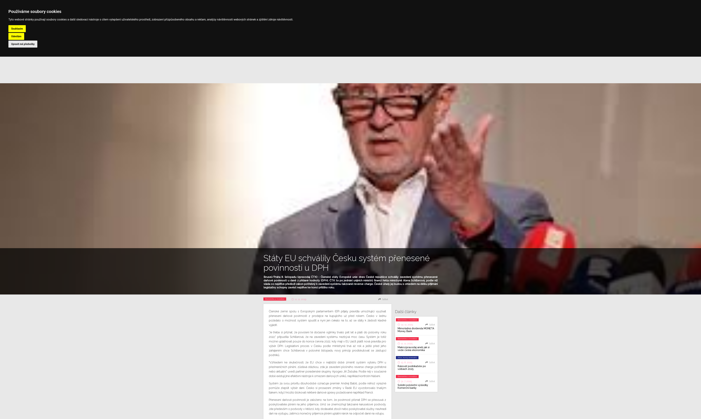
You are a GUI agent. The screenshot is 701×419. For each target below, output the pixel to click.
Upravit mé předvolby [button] (23, 44)
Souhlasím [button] (17, 28)
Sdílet (385, 299)
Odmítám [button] (16, 36)
